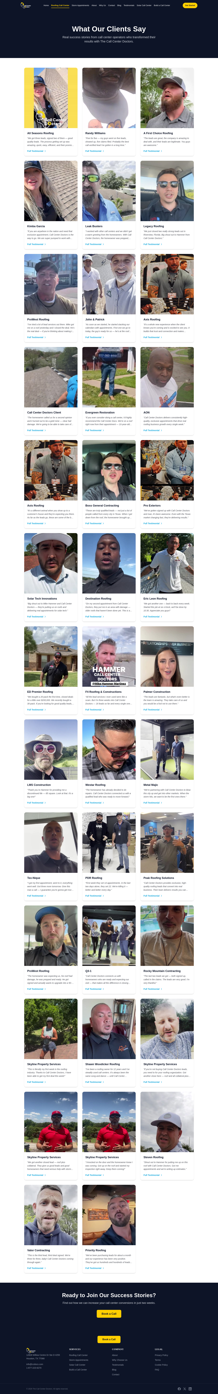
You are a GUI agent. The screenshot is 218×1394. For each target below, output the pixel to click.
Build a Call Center (162, 5)
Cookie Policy (161, 1365)
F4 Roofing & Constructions (103, 691)
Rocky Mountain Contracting (162, 971)
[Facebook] (179, 1388)
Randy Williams (95, 133)
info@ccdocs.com (34, 1364)
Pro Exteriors (152, 505)
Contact (111, 5)
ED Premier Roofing (40, 691)
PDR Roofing (93, 877)
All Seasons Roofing (40, 133)
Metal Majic (151, 784)
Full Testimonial (36, 151)
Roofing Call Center (60, 5)
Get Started (190, 5)
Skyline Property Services (44, 1064)
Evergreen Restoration (100, 412)
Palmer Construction (157, 691)
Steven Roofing (154, 1157)
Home (46, 5)
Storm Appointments (80, 5)
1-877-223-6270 (33, 1368)
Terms (158, 1360)
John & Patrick (94, 319)
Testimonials (129, 5)
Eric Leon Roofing (155, 598)
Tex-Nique (33, 877)
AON (147, 412)
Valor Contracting (38, 1250)
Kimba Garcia (36, 226)
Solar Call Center (144, 5)
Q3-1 (88, 971)
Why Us (102, 5)
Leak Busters (93, 226)
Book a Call (109, 1313)
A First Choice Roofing (158, 133)
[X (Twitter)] (184, 1388)
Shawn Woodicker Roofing (102, 1064)
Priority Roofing (95, 1250)
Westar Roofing (95, 784)
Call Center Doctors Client (44, 412)
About (94, 5)
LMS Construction (39, 784)
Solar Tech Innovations (42, 598)
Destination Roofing (98, 598)
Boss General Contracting (102, 505)
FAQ (157, 1369)
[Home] (44, 1350)
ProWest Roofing (38, 319)
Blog (119, 5)
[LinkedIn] (190, 1388)
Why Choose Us (119, 1360)
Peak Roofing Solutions (159, 877)
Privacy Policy (161, 1355)
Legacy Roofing (154, 226)
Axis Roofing (152, 319)
